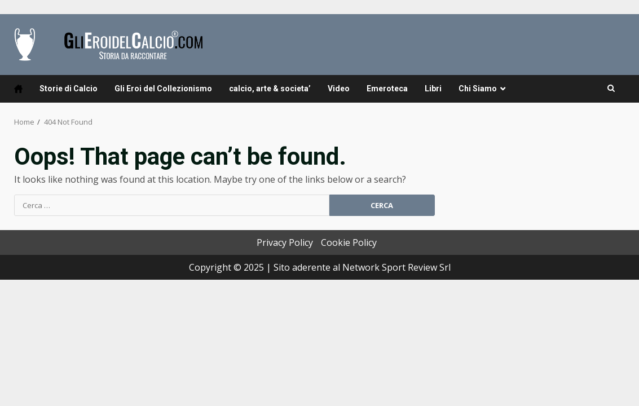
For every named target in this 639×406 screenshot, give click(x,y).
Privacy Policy (285, 242)
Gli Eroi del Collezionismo (163, 88)
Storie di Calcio (68, 88)
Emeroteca (387, 88)
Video (339, 88)
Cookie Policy (349, 242)
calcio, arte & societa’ (270, 88)
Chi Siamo (478, 88)
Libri (433, 88)
